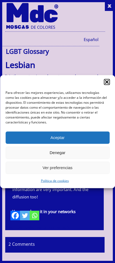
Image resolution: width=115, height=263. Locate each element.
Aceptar (58, 137)
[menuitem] (91, 39)
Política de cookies (55, 180)
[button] (107, 82)
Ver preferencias (57, 167)
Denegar (58, 152)
